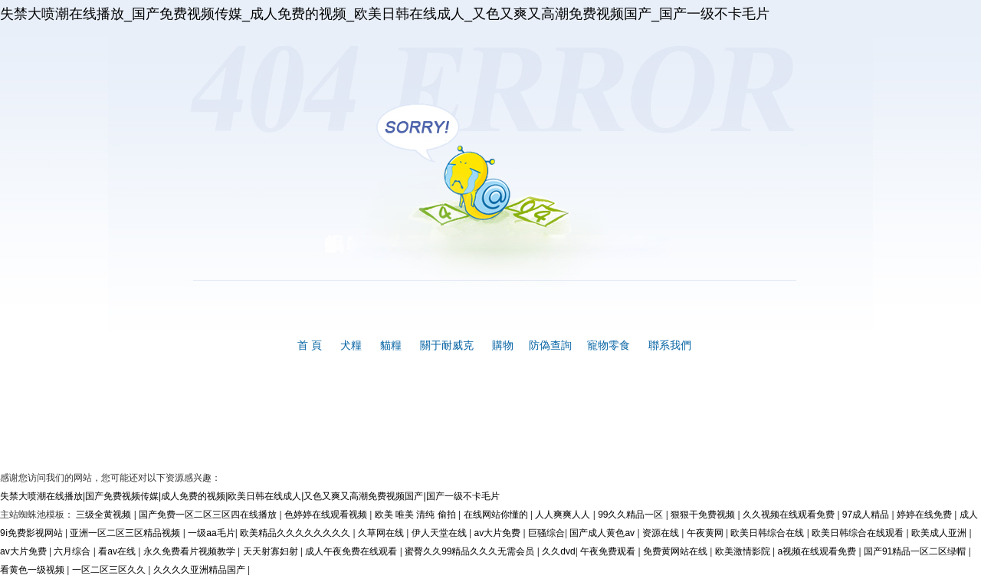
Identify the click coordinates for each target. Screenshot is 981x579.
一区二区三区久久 (110, 569)
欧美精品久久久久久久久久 (296, 533)
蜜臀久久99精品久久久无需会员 (471, 551)
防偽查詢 (550, 345)
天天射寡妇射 (271, 551)
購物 (502, 345)
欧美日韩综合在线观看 (859, 533)
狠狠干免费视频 (704, 514)
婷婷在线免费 (925, 514)
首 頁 (309, 345)
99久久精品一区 (632, 514)
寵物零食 (608, 345)
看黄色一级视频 (33, 569)
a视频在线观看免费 (817, 551)
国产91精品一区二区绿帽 (916, 551)
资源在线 (661, 533)
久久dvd (558, 551)
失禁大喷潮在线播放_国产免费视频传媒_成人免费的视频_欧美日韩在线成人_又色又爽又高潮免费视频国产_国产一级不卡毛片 (384, 13)
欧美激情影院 (744, 551)
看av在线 (118, 551)
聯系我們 (669, 345)
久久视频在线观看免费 (790, 514)
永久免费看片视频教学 (190, 551)
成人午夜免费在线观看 (352, 551)
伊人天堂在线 (440, 533)
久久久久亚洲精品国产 (200, 569)
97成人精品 (867, 514)
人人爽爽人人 (563, 514)
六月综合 (73, 551)
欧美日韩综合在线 (768, 533)
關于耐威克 (447, 345)
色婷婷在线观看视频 (326, 514)
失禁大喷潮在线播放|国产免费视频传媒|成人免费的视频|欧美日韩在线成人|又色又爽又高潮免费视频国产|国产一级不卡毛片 (250, 496)
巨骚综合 (546, 533)
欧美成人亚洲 (940, 533)
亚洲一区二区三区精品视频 (126, 533)
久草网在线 (382, 533)
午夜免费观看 (609, 551)
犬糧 (351, 345)
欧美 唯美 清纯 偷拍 (416, 514)
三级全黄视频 (104, 514)
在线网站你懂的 (497, 514)
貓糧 (391, 345)
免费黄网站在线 (676, 551)
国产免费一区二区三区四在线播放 (209, 514)
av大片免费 (498, 533)
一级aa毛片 (211, 533)
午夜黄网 (706, 533)
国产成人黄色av (603, 533)
